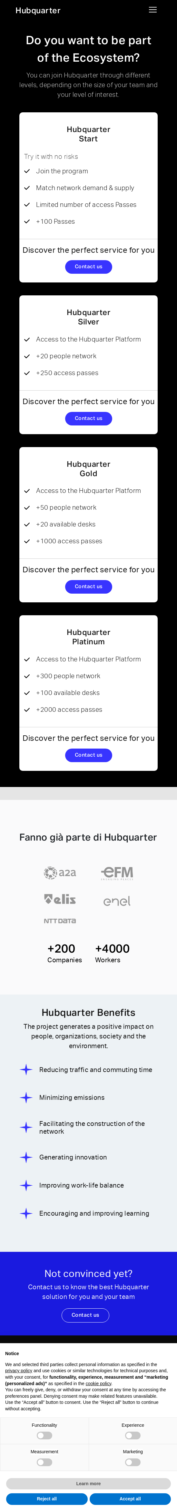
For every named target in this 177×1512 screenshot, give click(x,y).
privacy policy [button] (18, 1370)
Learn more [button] (88, 1483)
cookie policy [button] (98, 1383)
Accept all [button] (130, 1498)
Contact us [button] (89, 267)
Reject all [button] (47, 1498)
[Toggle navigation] (153, 10)
